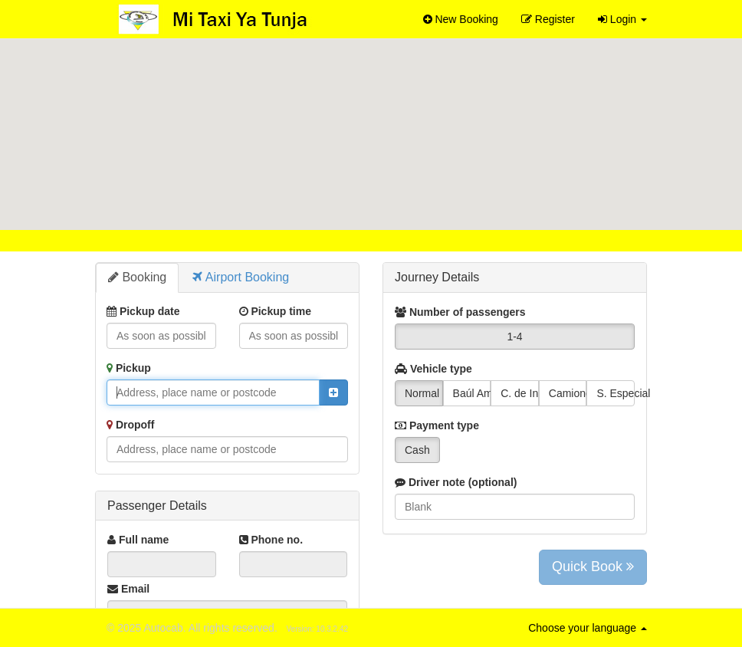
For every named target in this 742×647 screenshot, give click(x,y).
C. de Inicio (520, 393)
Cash (417, 450)
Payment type (437, 425)
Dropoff (130, 425)
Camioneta (568, 393)
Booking (137, 277)
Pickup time (275, 311)
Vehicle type (433, 369)
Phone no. (271, 540)
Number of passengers (460, 312)
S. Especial (615, 393)
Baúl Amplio (472, 393)
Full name (138, 540)
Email (128, 589)
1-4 (514, 336)
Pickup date (143, 311)
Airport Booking (240, 277)
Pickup (129, 368)
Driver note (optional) (456, 482)
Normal (422, 393)
